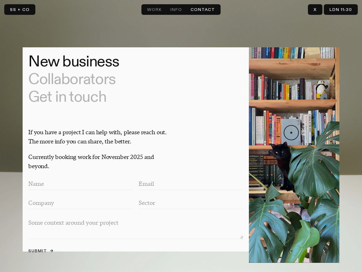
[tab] (135, 62)
